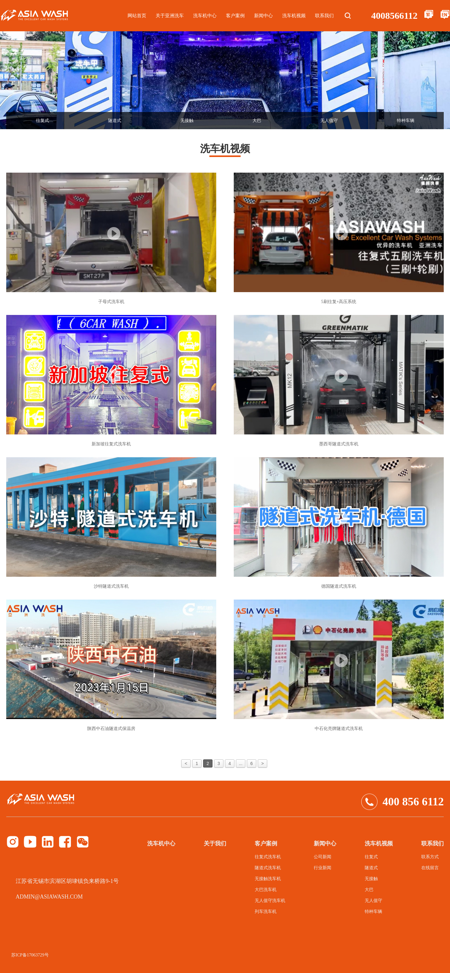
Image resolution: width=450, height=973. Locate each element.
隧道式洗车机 (268, 867)
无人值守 (329, 120)
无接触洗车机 (268, 878)
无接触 (186, 120)
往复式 (42, 120)
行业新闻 (322, 867)
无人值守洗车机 (270, 900)
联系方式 (430, 856)
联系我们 (324, 15)
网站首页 (137, 15)
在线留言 (430, 867)
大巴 (256, 120)
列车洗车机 (266, 911)
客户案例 (235, 15)
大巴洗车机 (266, 889)
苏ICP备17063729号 (30, 955)
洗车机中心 (205, 15)
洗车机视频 (294, 15)
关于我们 (215, 843)
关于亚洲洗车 (170, 15)
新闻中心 (263, 15)
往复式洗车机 (268, 856)
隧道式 (114, 120)
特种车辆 (405, 120)
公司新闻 (322, 856)
